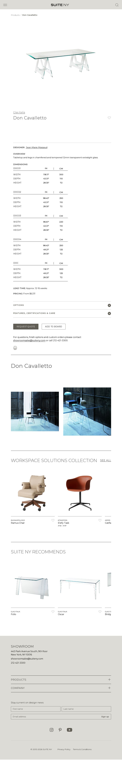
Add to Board (53, 326)
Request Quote (26, 326)
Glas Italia (19, 112)
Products (15, 15)
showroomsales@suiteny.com (29, 340)
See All (105, 460)
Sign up (105, 716)
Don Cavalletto (29, 15)
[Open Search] (117, 5)
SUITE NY (47, 749)
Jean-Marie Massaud (36, 147)
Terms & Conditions (82, 749)
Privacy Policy (63, 749)
